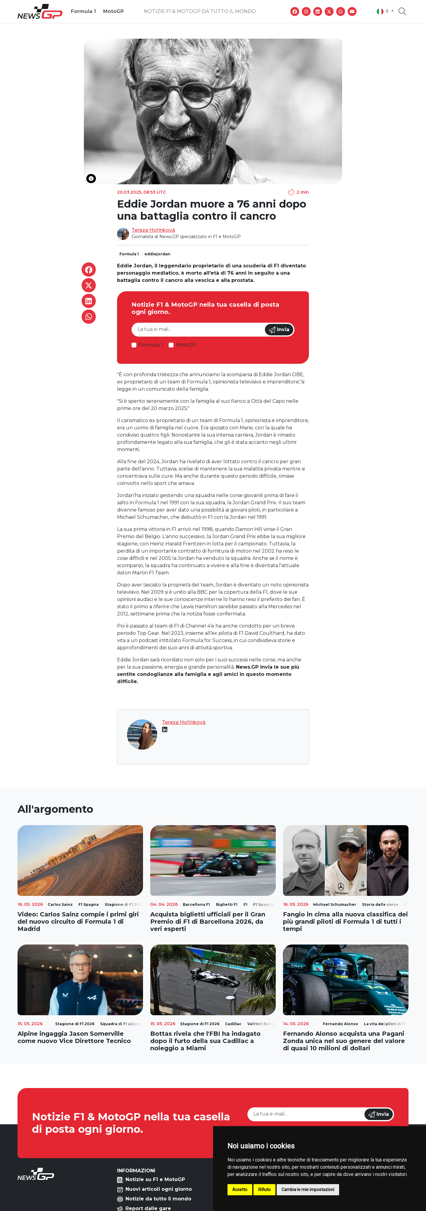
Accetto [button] (239, 1189)
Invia (279, 330)
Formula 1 (83, 11)
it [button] (383, 11)
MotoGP (113, 11)
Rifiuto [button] (264, 1189)
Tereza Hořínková (153, 230)
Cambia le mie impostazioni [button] (307, 1189)
